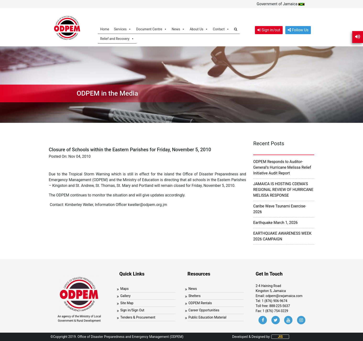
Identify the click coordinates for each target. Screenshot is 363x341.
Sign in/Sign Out (132, 310)
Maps (124, 289)
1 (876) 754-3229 (275, 311)
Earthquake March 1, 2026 (275, 222)
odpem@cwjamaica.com (284, 296)
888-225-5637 (279, 306)
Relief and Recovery (117, 38)
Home (104, 29)
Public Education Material (207, 317)
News (178, 29)
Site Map (126, 303)
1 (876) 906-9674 (274, 301)
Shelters (194, 296)
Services (123, 29)
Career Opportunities (203, 310)
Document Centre (151, 29)
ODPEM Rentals (200, 303)
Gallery (125, 296)
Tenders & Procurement (137, 317)
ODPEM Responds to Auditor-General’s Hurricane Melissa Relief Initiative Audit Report (282, 167)
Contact (221, 29)
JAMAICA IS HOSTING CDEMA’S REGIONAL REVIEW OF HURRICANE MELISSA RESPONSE (283, 190)
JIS (280, 337)
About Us (199, 29)
